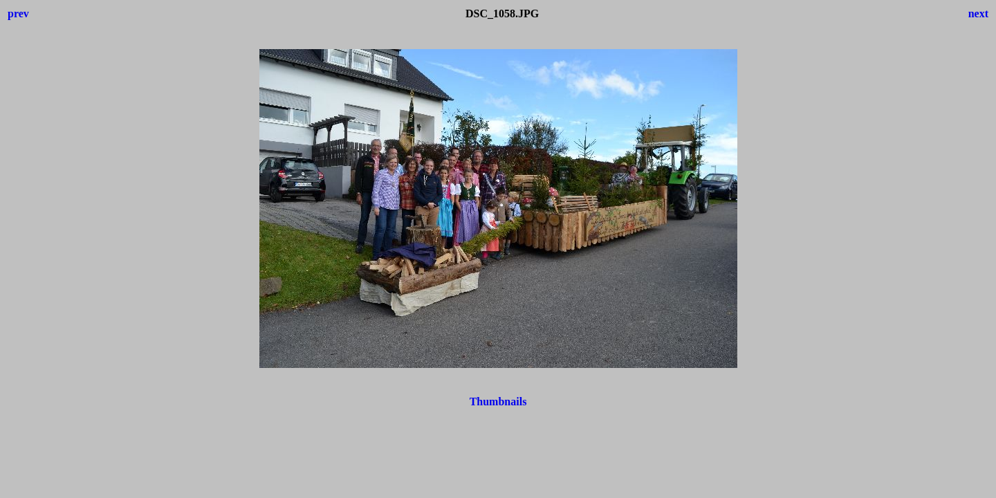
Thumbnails (498, 401)
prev (18, 13)
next (978, 13)
